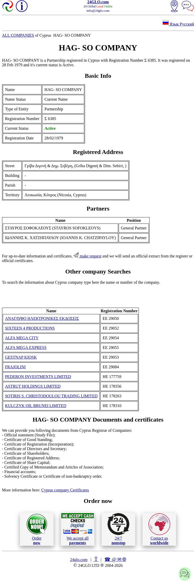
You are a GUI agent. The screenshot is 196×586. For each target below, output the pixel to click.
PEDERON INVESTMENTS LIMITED (38, 376)
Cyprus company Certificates (65, 490)
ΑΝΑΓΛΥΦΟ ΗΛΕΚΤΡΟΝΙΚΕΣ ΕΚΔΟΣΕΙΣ (42, 318)
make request (87, 256)
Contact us (159, 529)
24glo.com (79, 559)
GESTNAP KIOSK (21, 357)
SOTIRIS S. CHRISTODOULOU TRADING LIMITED (51, 396)
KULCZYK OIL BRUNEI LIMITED (35, 405)
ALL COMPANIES (18, 35)
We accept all (77, 529)
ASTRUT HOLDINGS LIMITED (32, 386)
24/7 (118, 529)
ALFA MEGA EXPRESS (25, 347)
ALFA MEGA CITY (22, 338)
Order (37, 529)
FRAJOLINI (15, 367)
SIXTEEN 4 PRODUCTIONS (30, 328)
